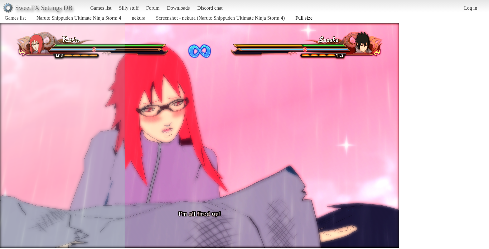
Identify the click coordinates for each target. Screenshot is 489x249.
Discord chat (209, 8)
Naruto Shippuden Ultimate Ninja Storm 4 (78, 18)
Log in (470, 8)
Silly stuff (129, 8)
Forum (153, 8)
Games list (101, 8)
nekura (139, 18)
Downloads (178, 8)
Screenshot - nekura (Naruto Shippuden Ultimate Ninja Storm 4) (220, 18)
